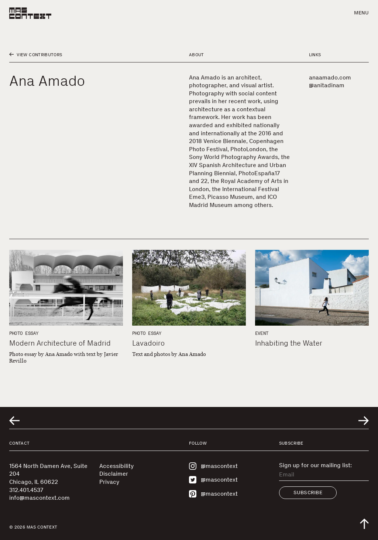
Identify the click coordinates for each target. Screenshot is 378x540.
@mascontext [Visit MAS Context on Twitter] (213, 479)
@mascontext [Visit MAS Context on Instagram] (213, 466)
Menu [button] (361, 13)
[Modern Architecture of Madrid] (66, 288)
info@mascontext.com (39, 497)
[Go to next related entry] (363, 420)
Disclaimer (113, 473)
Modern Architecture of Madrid (60, 343)
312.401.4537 (26, 489)
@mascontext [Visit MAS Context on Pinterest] (213, 493)
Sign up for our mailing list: (315, 465)
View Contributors (35, 54)
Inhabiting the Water (288, 343)
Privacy (109, 481)
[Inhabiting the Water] (312, 288)
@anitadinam (326, 85)
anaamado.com (330, 77)
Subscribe (308, 492)
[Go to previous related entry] (14, 420)
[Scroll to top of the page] (364, 523)
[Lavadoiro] (189, 288)
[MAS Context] (30, 13)
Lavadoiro (148, 343)
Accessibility (116, 465)
